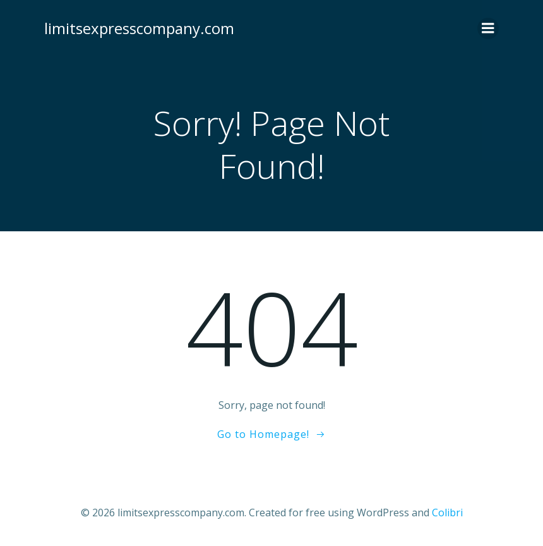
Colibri (447, 512)
